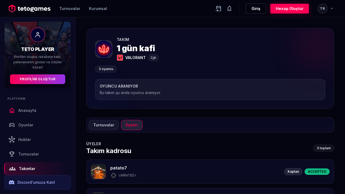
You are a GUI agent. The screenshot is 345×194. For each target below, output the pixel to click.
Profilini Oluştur (37, 79)
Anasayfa (22, 110)
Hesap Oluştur (289, 8)
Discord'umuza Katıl (32, 182)
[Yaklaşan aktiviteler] (218, 8)
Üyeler (132, 125)
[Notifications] (229, 8)
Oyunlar (21, 125)
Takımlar (22, 168)
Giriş (255, 8)
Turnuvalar (69, 8)
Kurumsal (98, 8)
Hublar (20, 139)
